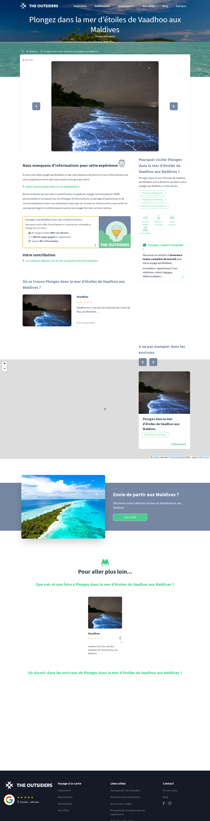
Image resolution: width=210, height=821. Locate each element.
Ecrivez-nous (170, 790)
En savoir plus (86, 322)
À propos (181, 6)
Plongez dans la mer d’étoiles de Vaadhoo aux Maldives (70, 51)
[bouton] (143, 362)
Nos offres (148, 6)
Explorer (130, 517)
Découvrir (179, 444)
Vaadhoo (82, 297)
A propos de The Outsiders (125, 790)
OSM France (203, 457)
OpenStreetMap (178, 457)
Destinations (102, 6)
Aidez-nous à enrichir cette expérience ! (51, 186)
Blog (165, 6)
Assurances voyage (121, 803)
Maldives (33, 51)
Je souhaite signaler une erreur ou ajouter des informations (60, 260)
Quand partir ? (126, 6)
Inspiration (80, 6)
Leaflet (154, 457)
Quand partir (65, 803)
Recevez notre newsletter (125, 797)
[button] (105, 106)
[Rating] (29, 799)
